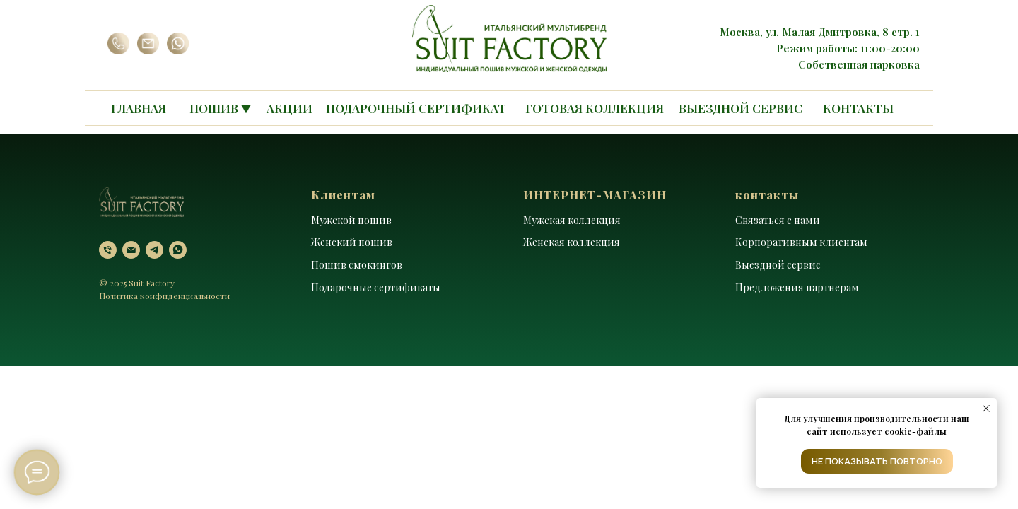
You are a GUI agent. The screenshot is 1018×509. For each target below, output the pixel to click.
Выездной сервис (778, 264)
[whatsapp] (178, 250)
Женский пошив (351, 242)
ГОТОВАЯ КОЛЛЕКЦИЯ (594, 108)
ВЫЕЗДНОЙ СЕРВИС (740, 108)
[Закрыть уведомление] (986, 409)
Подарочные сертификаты (375, 287)
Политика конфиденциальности (164, 295)
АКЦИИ (289, 108)
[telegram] (154, 250)
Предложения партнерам (797, 287)
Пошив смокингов (356, 264)
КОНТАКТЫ (858, 108)
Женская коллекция (571, 242)
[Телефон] (108, 250)
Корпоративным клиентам (801, 242)
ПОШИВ (213, 108)
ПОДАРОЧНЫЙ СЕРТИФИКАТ (416, 108)
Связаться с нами (777, 220)
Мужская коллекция (572, 220)
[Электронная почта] (131, 250)
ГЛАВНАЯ (138, 108)
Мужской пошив (351, 220)
